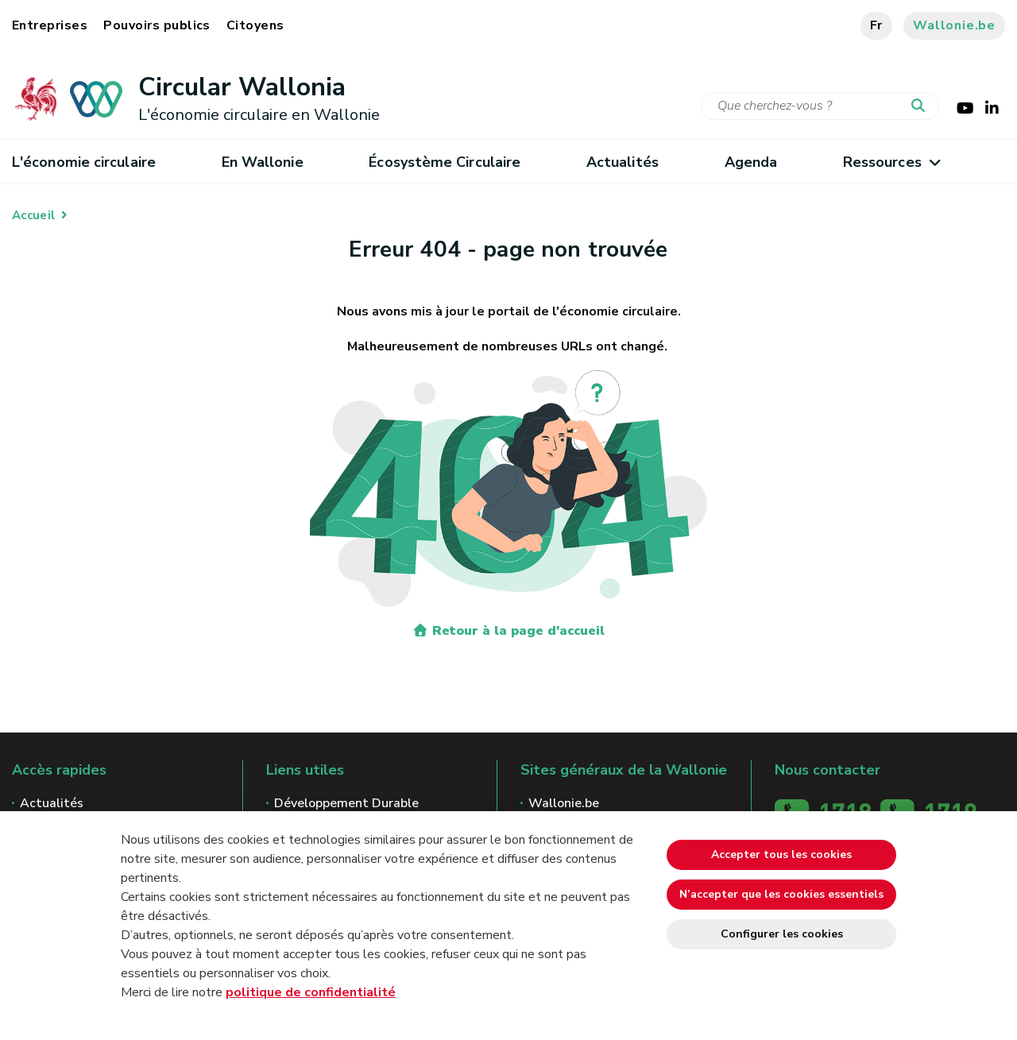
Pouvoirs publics (157, 25)
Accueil (33, 215)
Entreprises (49, 25)
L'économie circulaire (84, 162)
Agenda (751, 162)
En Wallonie (263, 162)
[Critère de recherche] (820, 106)
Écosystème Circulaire (444, 162)
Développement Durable (346, 803)
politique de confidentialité (311, 992)
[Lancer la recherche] (921, 106)
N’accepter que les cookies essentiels (781, 894)
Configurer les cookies (782, 933)
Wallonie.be (954, 25)
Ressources (891, 162)
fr (877, 25)
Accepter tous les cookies (781, 854)
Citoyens (255, 25)
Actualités (622, 162)
